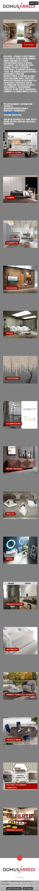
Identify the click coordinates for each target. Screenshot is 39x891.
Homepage (19, 877)
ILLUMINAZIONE (13, 423)
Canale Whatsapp (11, 112)
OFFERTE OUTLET (14, 830)
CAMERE (10, 197)
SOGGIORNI (11, 288)
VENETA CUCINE (13, 152)
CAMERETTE (12, 243)
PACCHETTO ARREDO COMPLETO (16, 786)
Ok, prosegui (28, 888)
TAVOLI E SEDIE (13, 739)
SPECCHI (10, 514)
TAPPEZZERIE (12, 378)
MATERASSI (11, 649)
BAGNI (9, 559)
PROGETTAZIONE (14, 604)
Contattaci (29, 44)
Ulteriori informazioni (14, 888)
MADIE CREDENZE (14, 468)
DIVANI (9, 333)
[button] (33, 3)
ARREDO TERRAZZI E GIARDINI (20, 694)
